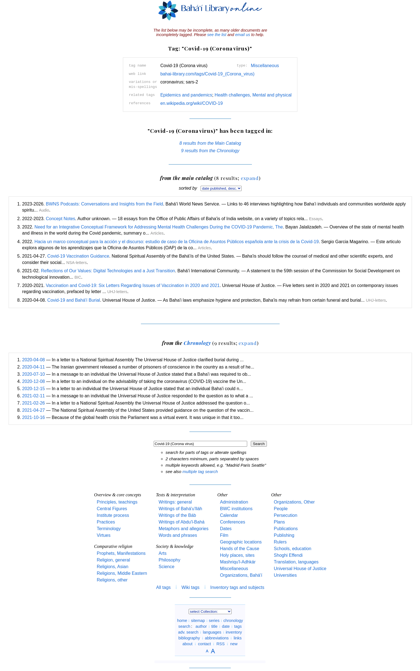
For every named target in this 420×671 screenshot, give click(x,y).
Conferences (232, 522)
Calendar (229, 515)
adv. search (188, 632)
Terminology (109, 528)
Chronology (197, 343)
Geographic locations (241, 542)
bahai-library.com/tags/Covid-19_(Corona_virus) (207, 74)
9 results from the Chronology (210, 150)
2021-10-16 (33, 417)
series (214, 620)
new (233, 644)
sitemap (198, 620)
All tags (163, 587)
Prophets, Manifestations (121, 553)
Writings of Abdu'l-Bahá (182, 522)
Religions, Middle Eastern (122, 573)
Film (224, 535)
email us (242, 34)
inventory (234, 632)
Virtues (104, 535)
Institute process (113, 515)
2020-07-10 (33, 374)
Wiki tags (190, 587)
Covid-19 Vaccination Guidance (78, 256)
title (214, 626)
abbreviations (217, 638)
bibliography (189, 638)
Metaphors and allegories (184, 528)
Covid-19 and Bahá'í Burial (73, 300)
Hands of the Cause (239, 548)
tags (238, 626)
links (238, 638)
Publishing (284, 535)
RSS (220, 644)
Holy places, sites (237, 555)
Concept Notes (60, 218)
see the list (216, 34)
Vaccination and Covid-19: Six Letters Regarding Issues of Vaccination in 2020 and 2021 (132, 285)
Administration (234, 502)
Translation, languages (296, 562)
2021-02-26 (33, 403)
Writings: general (175, 502)
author (201, 626)
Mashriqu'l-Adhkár (237, 562)
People (281, 508)
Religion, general (113, 560)
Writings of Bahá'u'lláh (180, 508)
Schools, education (292, 548)
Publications (286, 528)
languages (212, 632)
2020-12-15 (33, 388)
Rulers (280, 542)
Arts (162, 553)
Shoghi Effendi (288, 555)
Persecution (285, 515)
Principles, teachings (117, 502)
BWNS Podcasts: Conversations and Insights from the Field (104, 204)
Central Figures (112, 508)
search (184, 626)
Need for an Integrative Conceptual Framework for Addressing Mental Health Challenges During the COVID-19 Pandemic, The (158, 227)
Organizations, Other (294, 502)
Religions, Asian (112, 566)
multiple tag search (200, 471)
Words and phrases (178, 535)
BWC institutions (236, 508)
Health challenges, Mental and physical (253, 95)
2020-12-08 (33, 381)
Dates (226, 528)
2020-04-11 (33, 367)
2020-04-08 (33, 359)
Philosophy (169, 560)
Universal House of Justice (300, 568)
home (182, 620)
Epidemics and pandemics (186, 95)
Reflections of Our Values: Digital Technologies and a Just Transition (108, 270)
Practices (106, 522)
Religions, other (112, 580)
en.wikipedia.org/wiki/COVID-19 (191, 103)
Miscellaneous (265, 65)
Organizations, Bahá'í (241, 575)
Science (166, 566)
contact (204, 644)
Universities (285, 575)
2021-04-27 (33, 410)
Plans (279, 522)
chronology (233, 620)
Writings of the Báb (177, 515)
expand (250, 178)
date (226, 626)
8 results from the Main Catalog (210, 143)
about (188, 644)
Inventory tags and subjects (237, 587)
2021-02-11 (33, 395)
